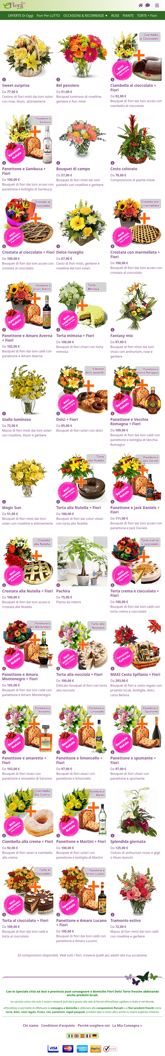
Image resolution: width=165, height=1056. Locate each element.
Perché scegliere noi (93, 1025)
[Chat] (148, 5)
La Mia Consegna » (127, 1025)
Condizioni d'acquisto (58, 1025)
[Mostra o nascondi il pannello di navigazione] (157, 5)
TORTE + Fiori (147, 15)
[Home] (141, 5)
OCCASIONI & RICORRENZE (83, 15)
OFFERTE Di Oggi (20, 15)
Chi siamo (31, 1025)
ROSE (115, 15)
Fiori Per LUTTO (48, 15)
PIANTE (128, 15)
